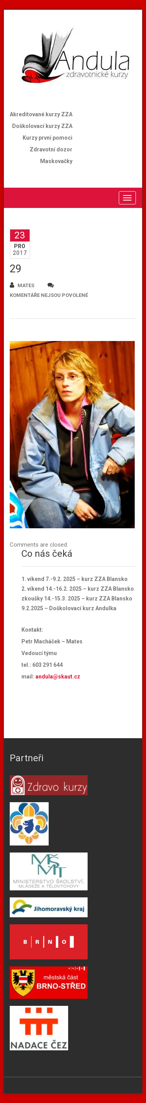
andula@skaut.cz (57, 676)
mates (22, 285)
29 (15, 269)
